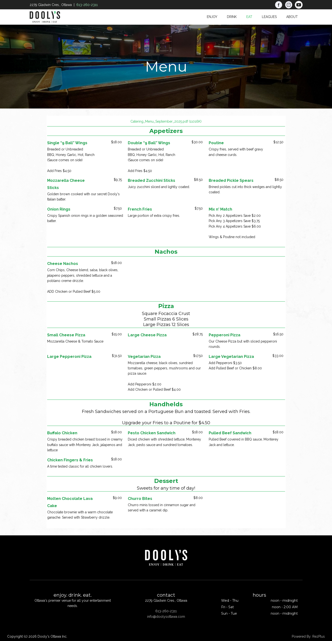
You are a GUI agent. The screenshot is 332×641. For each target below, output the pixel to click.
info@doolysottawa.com (166, 616)
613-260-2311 (87, 5)
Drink (232, 17)
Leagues (269, 17)
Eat (249, 17)
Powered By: (302, 636)
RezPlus (318, 636)
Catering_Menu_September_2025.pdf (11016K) (166, 121)
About (292, 17)
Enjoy (212, 17)
